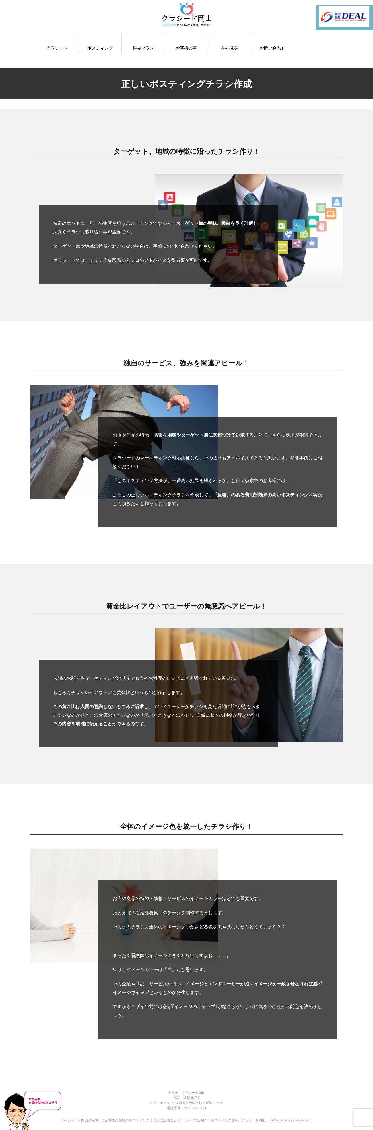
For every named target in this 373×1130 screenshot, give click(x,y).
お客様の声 (186, 48)
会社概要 (229, 48)
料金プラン (143, 48)
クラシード (57, 48)
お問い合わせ (272, 48)
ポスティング (100, 48)
